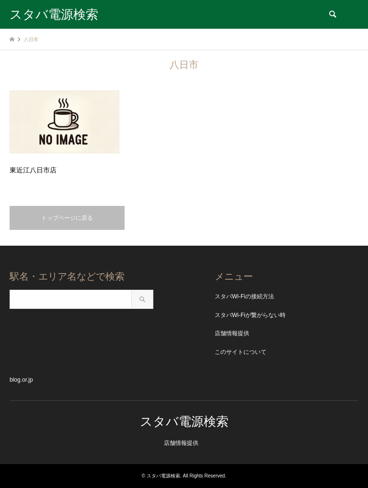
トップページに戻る (67, 218)
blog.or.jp (21, 379)
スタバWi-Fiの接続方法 (244, 296)
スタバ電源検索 (184, 421)
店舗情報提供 (232, 333)
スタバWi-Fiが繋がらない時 (250, 315)
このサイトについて (240, 352)
